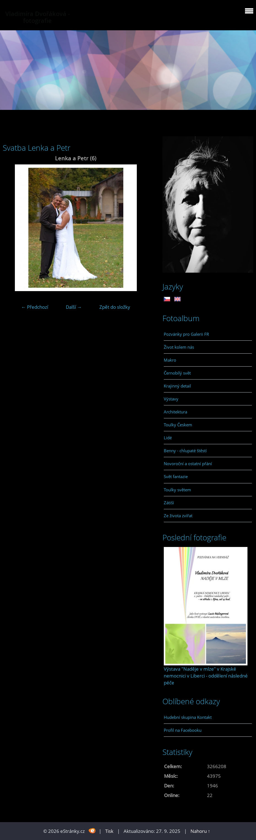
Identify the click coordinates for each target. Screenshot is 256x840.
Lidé (168, 437)
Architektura (175, 411)
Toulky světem (177, 489)
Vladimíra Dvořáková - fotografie (37, 17)
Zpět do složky (114, 307)
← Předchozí (34, 307)
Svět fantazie (176, 476)
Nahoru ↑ (200, 831)
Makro (170, 360)
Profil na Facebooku (182, 730)
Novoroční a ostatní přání (188, 463)
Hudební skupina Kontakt (188, 717)
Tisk (109, 831)
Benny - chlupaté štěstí (185, 450)
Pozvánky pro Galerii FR (186, 334)
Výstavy (171, 399)
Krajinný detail (177, 386)
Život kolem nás (179, 347)
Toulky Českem (178, 424)
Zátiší (169, 502)
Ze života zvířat (178, 515)
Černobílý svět (177, 373)
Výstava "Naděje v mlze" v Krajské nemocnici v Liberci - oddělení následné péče (206, 676)
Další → (74, 307)
